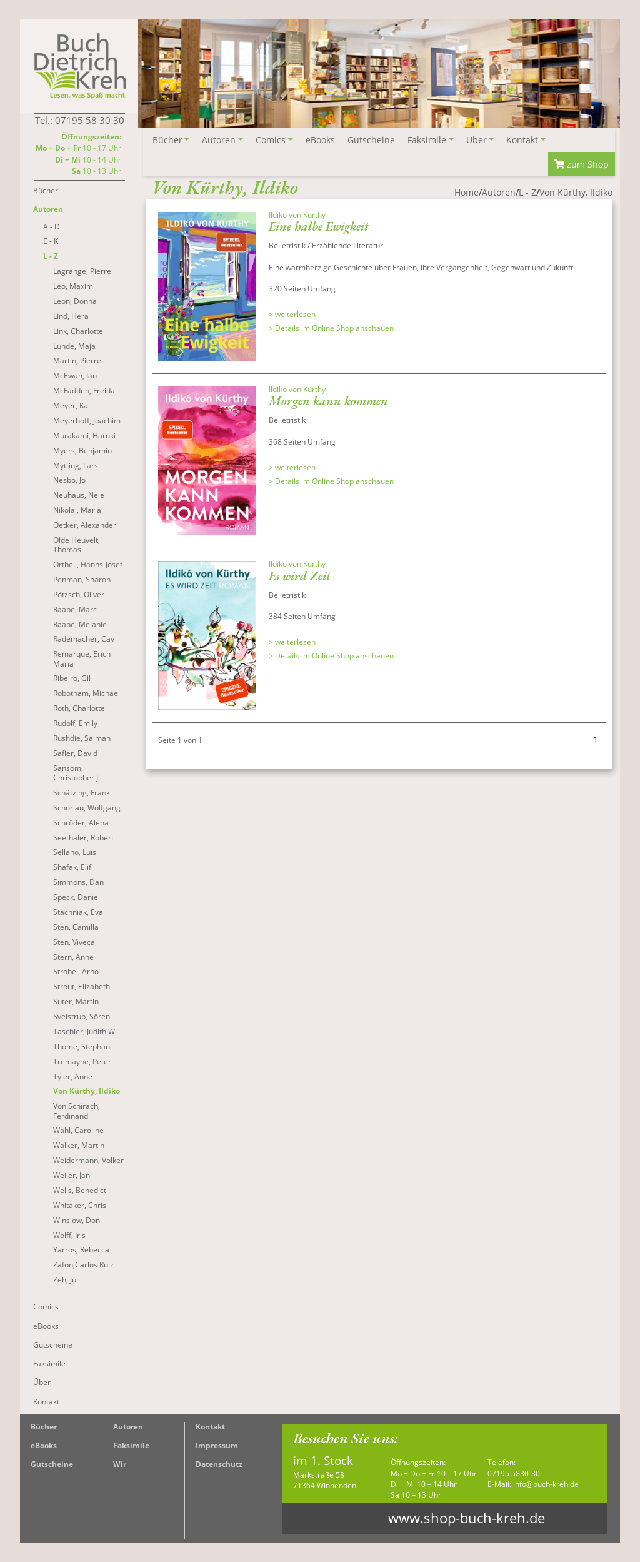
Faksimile (131, 1445)
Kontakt (210, 1426)
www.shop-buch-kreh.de (466, 1518)
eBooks (44, 1445)
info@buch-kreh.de (546, 1484)
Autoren (128, 1426)
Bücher (44, 1426)
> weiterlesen (292, 290)
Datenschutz (219, 1464)
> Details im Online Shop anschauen (331, 303)
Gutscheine (52, 1464)
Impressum (217, 1445)
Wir (119, 1464)
